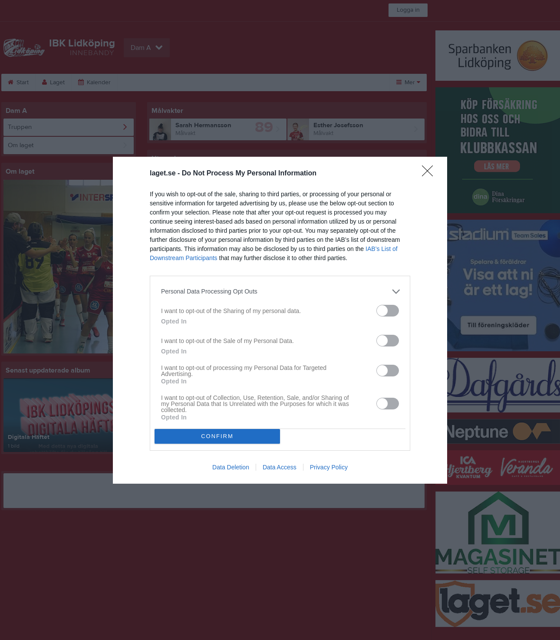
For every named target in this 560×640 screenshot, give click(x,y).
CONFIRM (217, 436)
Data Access (279, 467)
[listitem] (280, 291)
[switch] (387, 311)
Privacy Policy (329, 467)
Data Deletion (230, 467)
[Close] (430, 173)
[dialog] (280, 320)
